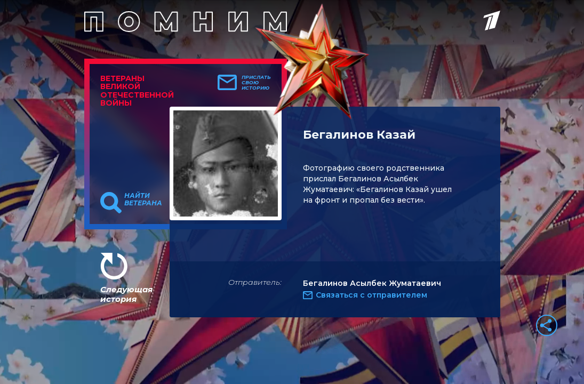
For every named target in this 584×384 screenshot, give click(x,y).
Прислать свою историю (256, 83)
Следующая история (126, 294)
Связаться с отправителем (371, 295)
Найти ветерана (143, 199)
